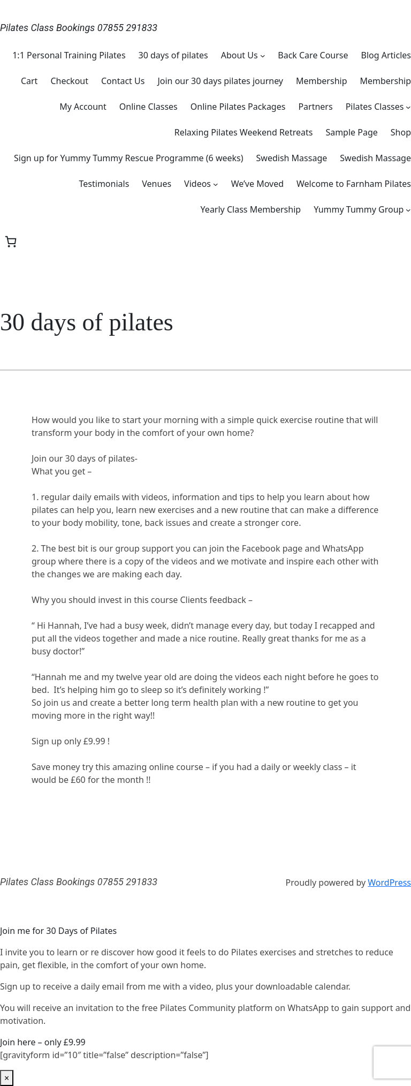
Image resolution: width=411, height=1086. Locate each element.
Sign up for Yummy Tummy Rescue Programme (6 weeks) (128, 158)
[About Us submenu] (262, 55)
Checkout (69, 81)
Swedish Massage (292, 158)
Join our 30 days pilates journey (220, 81)
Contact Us (122, 81)
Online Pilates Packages (238, 106)
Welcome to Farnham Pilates (353, 184)
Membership (321, 81)
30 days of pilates (173, 55)
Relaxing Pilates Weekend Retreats (243, 132)
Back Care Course (313, 55)
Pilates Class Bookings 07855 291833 (78, 27)
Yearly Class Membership (251, 209)
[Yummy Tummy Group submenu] (408, 209)
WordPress (389, 882)
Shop (401, 132)
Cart (29, 81)
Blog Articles (386, 55)
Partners (315, 106)
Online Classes (148, 106)
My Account (82, 106)
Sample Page (351, 132)
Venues (156, 184)
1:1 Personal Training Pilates (68, 55)
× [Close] (6, 1078)
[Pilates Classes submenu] (408, 106)
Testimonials (104, 184)
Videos (197, 184)
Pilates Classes (375, 106)
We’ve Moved (257, 184)
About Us (239, 55)
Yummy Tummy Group (359, 209)
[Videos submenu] (215, 183)
